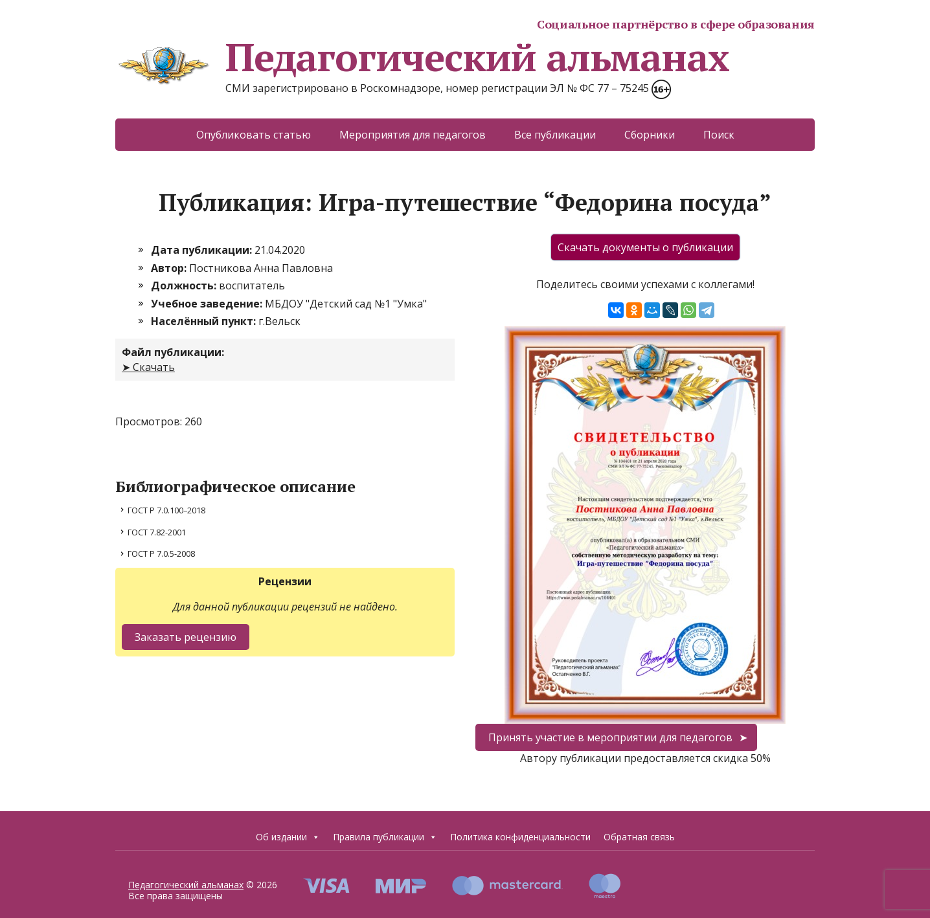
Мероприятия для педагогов (412, 135)
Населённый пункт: (204, 321)
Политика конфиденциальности (520, 837)
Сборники (649, 135)
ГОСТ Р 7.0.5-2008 (161, 553)
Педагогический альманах (422, 57)
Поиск (718, 135)
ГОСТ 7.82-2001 (157, 532)
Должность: (185, 285)
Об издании (288, 837)
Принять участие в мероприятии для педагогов (610, 737)
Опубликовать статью (253, 135)
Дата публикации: (203, 250)
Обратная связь (639, 837)
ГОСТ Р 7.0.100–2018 (166, 510)
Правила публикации (385, 837)
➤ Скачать (148, 367)
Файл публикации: (173, 352)
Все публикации (555, 135)
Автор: (170, 268)
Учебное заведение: (208, 304)
